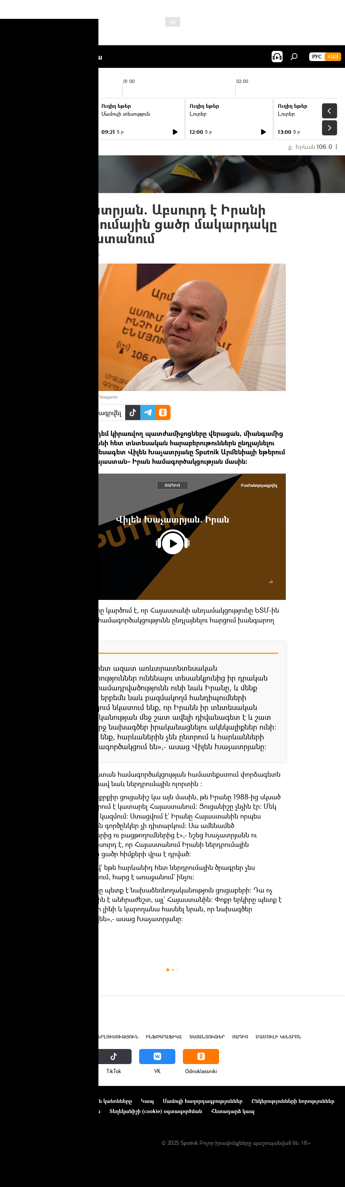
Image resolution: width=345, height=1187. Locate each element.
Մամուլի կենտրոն (278, 1037)
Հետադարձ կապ (233, 1111)
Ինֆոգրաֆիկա (164, 1037)
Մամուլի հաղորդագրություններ (202, 1100)
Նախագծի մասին (30, 1100)
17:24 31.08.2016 (80, 254)
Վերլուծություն (116, 1037)
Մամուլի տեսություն (125, 113)
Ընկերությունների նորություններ (292, 1100)
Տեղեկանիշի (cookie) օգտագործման (155, 1111)
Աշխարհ (76, 1037)
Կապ (147, 1100)
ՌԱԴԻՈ (172, 485)
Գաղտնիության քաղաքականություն (54, 1111)
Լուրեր (21, 113)
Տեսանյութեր (207, 1037)
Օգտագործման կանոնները (97, 1100)
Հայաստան (46, 1037)
